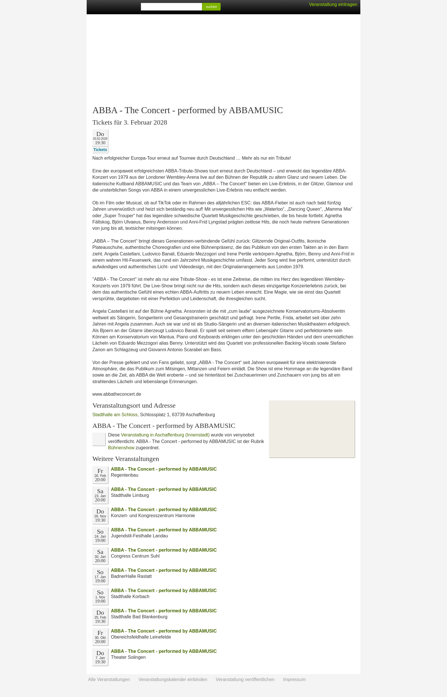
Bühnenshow (121, 447)
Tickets (100, 149)
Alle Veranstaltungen (109, 679)
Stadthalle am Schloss (114, 414)
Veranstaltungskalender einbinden (173, 679)
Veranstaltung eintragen (333, 4)
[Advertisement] (223, 60)
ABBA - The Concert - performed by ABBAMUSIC (164, 469)
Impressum (294, 679)
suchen (211, 7)
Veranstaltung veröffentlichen (245, 679)
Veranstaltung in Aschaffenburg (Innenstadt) (165, 434)
